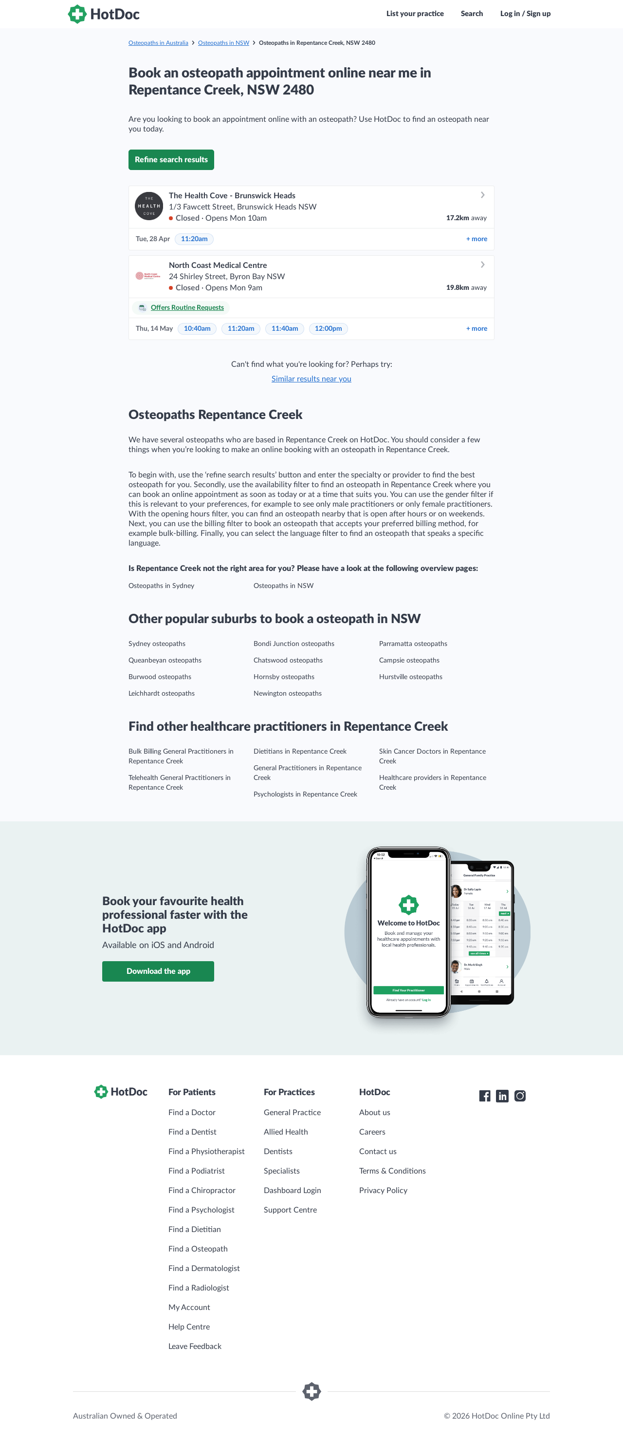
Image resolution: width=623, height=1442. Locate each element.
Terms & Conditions (392, 1171)
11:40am (285, 328)
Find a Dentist (192, 1132)
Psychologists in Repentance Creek (305, 794)
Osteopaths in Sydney (161, 586)
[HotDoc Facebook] (485, 1096)
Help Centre (189, 1327)
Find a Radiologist (198, 1288)
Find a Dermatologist (204, 1268)
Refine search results (171, 160)
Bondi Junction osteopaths (294, 644)
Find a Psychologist (201, 1210)
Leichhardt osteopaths (161, 693)
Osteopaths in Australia (158, 43)
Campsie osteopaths (409, 660)
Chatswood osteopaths (288, 660)
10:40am (197, 328)
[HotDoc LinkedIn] (502, 1096)
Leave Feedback (194, 1346)
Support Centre (290, 1210)
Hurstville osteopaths (410, 677)
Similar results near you (311, 379)
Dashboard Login (292, 1191)
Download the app (158, 971)
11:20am (194, 239)
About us (374, 1113)
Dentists (278, 1152)
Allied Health (286, 1132)
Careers (372, 1132)
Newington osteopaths (288, 693)
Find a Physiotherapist (206, 1152)
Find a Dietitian (194, 1229)
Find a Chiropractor (202, 1191)
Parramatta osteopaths (413, 644)
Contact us (378, 1152)
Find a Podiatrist (196, 1171)
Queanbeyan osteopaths (165, 660)
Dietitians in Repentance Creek (300, 751)
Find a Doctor (192, 1113)
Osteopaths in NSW (223, 43)
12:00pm (328, 328)
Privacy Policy (383, 1191)
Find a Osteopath (198, 1249)
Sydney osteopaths (156, 644)
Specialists (282, 1171)
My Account (189, 1307)
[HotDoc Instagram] (520, 1096)
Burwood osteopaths (159, 677)
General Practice (292, 1113)
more (476, 239)
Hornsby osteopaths (284, 677)
